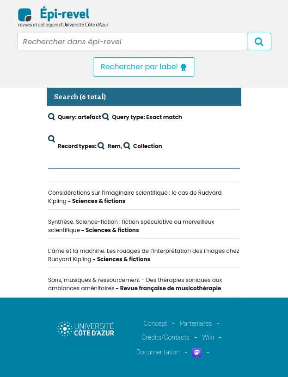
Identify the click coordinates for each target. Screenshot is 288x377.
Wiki (208, 337)
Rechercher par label (144, 66)
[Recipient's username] (144, 41)
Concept (155, 323)
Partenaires (196, 323)
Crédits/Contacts (165, 337)
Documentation (158, 352)
